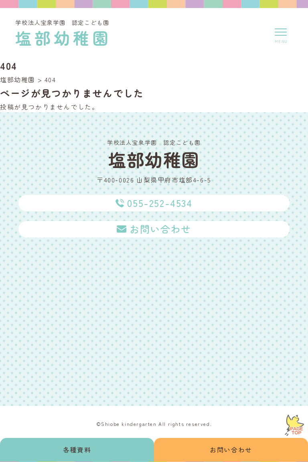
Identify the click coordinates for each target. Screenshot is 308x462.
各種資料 (77, 449)
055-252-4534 (159, 203)
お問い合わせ (231, 449)
